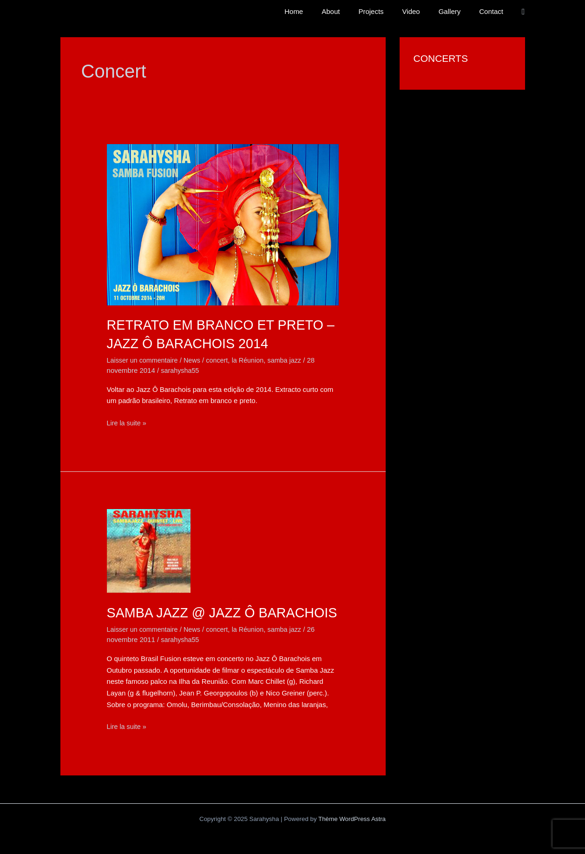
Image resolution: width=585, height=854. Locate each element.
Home (319, 11)
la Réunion (253, 360)
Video (423, 11)
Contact (493, 11)
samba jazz (291, 360)
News (195, 360)
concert (221, 360)
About (351, 11)
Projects (387, 11)
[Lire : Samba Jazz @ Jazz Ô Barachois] (149, 550)
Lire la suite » (127, 423)
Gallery (457, 11)
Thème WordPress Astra (352, 836)
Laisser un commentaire (144, 360)
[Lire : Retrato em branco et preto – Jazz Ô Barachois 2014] (223, 224)
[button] (523, 12)
